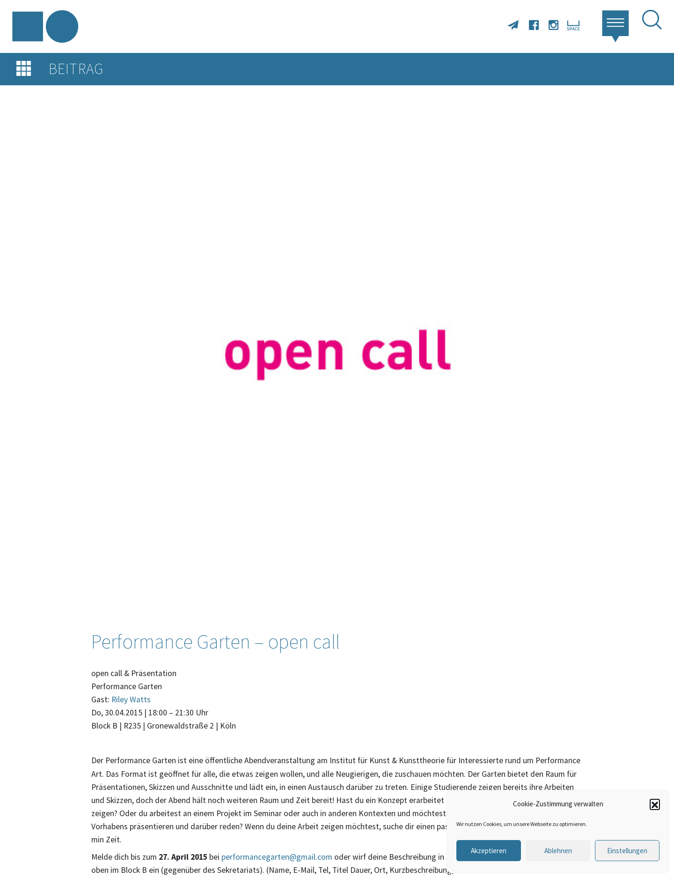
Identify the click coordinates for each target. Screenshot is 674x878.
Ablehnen (558, 850)
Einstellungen (627, 850)
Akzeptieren (488, 850)
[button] (654, 804)
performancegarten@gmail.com (276, 857)
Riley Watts (131, 699)
